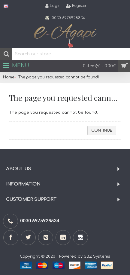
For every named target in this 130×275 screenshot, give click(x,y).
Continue (101, 130)
